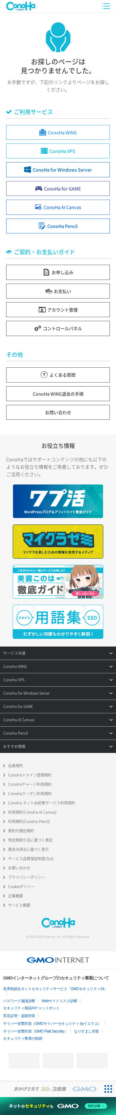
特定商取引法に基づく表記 (30, 840)
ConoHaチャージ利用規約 (30, 784)
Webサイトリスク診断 (59, 1001)
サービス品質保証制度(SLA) (31, 858)
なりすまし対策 (86, 1031)
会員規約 (15, 765)
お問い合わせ (19, 868)
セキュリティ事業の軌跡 (22, 1038)
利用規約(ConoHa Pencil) (29, 821)
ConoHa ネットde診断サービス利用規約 (41, 803)
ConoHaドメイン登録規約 (30, 775)
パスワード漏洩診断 (19, 1001)
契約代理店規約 (21, 831)
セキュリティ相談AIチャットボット (31, 1008)
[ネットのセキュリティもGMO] (58, 1106)
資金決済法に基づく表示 (28, 849)
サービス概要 (19, 905)
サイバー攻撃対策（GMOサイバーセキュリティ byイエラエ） (52, 1023)
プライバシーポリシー (26, 877)
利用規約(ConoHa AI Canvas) (32, 812)
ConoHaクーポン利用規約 (30, 793)
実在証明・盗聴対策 (19, 1016)
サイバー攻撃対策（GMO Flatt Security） (35, 1031)
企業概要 (15, 896)
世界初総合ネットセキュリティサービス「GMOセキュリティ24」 (55, 989)
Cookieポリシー (21, 886)
